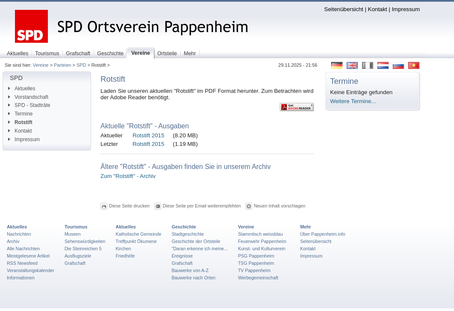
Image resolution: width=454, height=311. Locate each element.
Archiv (13, 241)
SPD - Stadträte (29, 105)
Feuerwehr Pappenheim (262, 241)
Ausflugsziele (78, 255)
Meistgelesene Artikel (28, 255)
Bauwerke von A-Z (190, 270)
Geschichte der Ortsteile (195, 241)
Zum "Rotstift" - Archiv (128, 176)
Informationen (21, 277)
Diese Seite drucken (129, 205)
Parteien (62, 65)
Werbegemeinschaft (258, 277)
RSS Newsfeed (22, 263)
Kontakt (377, 9)
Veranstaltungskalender (30, 270)
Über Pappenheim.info (322, 234)
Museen (73, 234)
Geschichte (183, 226)
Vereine (41, 65)
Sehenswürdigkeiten (85, 241)
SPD (81, 65)
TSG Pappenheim (256, 263)
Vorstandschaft (28, 97)
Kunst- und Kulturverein (262, 248)
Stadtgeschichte (187, 234)
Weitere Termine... (353, 101)
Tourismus (76, 226)
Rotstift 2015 (148, 135)
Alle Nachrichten (23, 248)
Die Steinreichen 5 (83, 248)
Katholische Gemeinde (139, 234)
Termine (20, 114)
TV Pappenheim (254, 270)
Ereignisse (182, 255)
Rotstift (20, 122)
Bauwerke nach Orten (193, 277)
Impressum (406, 9)
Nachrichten (19, 234)
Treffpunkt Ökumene (136, 241)
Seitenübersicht (343, 9)
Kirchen (123, 248)
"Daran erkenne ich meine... (199, 248)
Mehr (305, 226)
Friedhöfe (125, 255)
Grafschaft (75, 263)
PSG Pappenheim (256, 255)
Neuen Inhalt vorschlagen (279, 205)
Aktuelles (21, 89)
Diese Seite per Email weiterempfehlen (202, 205)
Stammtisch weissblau (260, 234)
